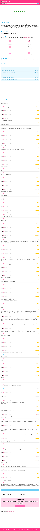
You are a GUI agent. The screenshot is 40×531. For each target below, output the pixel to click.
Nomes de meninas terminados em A (20, 72)
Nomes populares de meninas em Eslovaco (20, 79)
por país (30, 501)
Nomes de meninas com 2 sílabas (20, 75)
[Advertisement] (20, 8)
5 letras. (11, 501)
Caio (25, 59)
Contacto (14, 529)
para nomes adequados (29, 61)
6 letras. (14, 501)
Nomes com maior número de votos (20, 77)
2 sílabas (22, 501)
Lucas (20, 59)
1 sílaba (18, 501)
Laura (14, 61)
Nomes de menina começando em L (20, 70)
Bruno (22, 59)
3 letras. (3, 501)
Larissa (9, 61)
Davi (27, 59)
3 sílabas (26, 501)
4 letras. (7, 501)
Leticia (12, 61)
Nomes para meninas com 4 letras (20, 68)
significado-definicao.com (24, 529)
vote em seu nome (26, 37)
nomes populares (20, 503)
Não (17, 59)
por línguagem (35, 501)
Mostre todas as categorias (20, 505)
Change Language (6, 529)
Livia (17, 61)
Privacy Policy (34, 529)
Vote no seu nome (10, 511)
